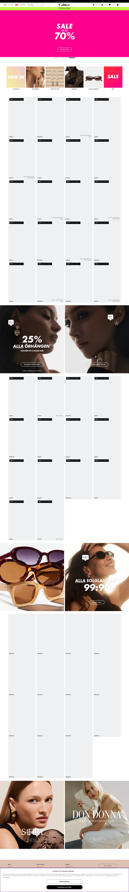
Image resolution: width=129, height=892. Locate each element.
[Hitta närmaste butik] (96, 5)
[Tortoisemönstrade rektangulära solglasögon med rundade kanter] (107, 634)
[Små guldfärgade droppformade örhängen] (78, 282)
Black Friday (40, 866)
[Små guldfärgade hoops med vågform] (50, 240)
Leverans (10, 866)
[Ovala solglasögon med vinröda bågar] (50, 634)
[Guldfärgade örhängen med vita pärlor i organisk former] (22, 117)
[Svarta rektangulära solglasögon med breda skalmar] (22, 757)
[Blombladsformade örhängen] (50, 437)
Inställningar (64, 881)
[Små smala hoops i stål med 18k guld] (50, 282)
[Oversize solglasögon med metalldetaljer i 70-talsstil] (107, 675)
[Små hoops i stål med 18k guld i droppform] (78, 117)
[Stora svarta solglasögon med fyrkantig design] (50, 675)
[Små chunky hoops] (78, 437)
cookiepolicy (6, 877)
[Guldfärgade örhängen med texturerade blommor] (22, 282)
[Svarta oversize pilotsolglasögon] (78, 634)
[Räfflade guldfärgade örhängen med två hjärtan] (107, 158)
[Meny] (5, 5)
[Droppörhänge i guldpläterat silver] (107, 282)
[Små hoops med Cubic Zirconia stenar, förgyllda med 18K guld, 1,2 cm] (22, 158)
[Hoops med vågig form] (22, 396)
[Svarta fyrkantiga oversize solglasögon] (22, 675)
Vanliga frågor (69, 866)
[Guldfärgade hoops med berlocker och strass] (22, 199)
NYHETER (10, 4)
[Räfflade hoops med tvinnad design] (22, 437)
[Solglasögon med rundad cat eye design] (22, 716)
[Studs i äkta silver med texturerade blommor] (50, 519)
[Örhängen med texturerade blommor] (107, 396)
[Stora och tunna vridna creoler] (50, 117)
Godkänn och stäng (64, 887)
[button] (105, 5)
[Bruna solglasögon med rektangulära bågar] (78, 716)
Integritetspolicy (109, 875)
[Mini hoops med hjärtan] (78, 478)
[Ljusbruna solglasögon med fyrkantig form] (78, 757)
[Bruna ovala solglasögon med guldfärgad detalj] (22, 634)
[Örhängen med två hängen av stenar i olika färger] (50, 158)
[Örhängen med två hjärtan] (107, 478)
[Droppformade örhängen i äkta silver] (50, 396)
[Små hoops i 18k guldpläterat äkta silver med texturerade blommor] (107, 199)
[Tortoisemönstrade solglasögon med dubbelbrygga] (78, 675)
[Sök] (36, 5)
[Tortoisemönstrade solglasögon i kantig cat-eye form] (50, 716)
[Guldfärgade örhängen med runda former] (78, 199)
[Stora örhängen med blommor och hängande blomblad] (50, 478)
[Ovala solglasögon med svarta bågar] (107, 716)
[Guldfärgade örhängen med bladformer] (22, 240)
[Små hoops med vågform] (78, 396)
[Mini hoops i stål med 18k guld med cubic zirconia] (50, 199)
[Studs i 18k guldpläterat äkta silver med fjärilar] (78, 240)
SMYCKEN (22, 4)
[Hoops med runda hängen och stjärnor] (22, 478)
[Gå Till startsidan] (64, 4)
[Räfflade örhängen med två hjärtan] (22, 519)
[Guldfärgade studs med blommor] (107, 240)
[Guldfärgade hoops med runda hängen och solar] (78, 158)
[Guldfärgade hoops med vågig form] (107, 117)
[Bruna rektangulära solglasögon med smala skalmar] (50, 757)
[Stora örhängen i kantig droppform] (107, 437)
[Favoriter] (113, 5)
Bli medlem (108, 865)
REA (16, 4)
